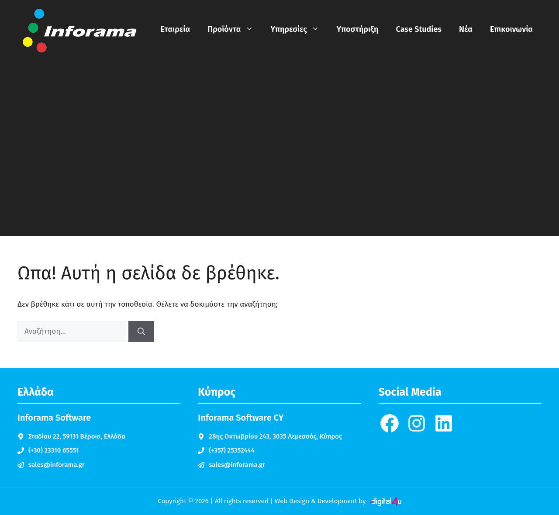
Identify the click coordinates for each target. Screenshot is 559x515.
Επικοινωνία (511, 29)
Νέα (466, 29)
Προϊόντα (234, 29)
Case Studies (419, 29)
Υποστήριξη (358, 29)
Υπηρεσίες (299, 29)
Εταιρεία (175, 29)
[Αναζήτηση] (141, 331)
